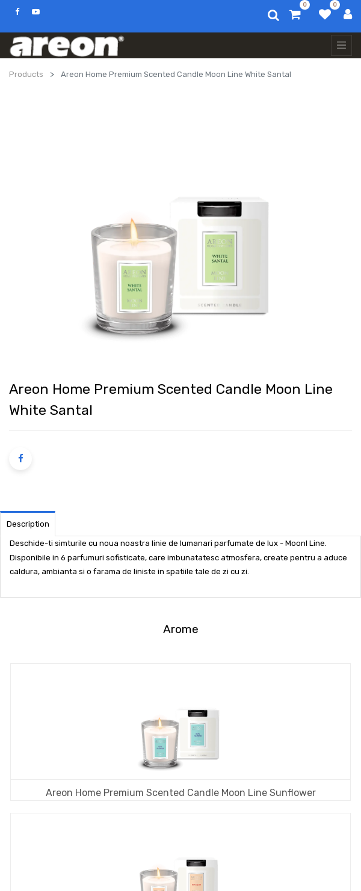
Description (28, 523)
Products (26, 74)
